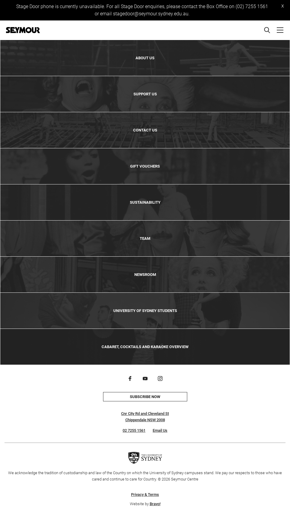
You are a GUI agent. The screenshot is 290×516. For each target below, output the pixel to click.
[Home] (23, 30)
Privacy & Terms (145, 494)
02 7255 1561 (134, 430)
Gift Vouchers (145, 166)
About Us (145, 58)
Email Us (160, 430)
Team (145, 238)
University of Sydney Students (145, 310)
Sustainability (145, 202)
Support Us (145, 94)
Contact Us (145, 130)
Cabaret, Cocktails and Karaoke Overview (145, 347)
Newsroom (145, 274)
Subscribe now (145, 396)
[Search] (267, 30)
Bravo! (155, 504)
